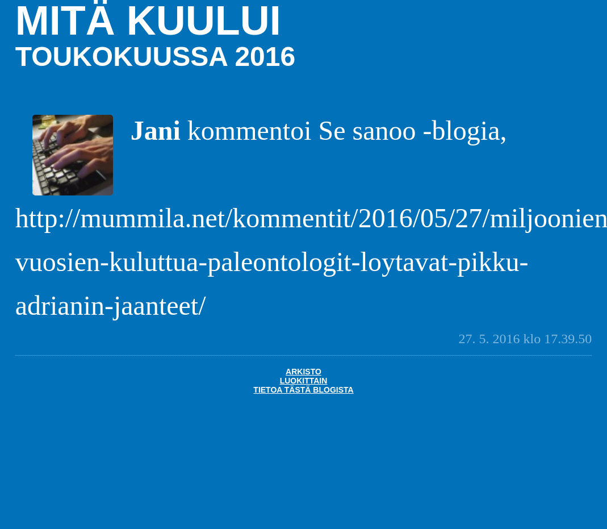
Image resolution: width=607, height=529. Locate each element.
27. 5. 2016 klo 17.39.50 (525, 338)
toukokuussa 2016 (155, 56)
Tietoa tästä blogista (303, 389)
